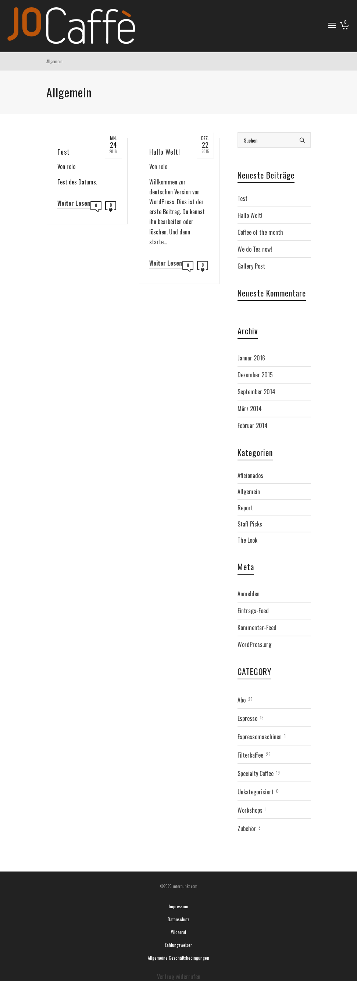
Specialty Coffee (256, 773)
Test (242, 198)
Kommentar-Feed (257, 627)
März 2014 (250, 408)
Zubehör (247, 828)
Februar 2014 (253, 425)
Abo (242, 700)
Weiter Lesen (73, 203)
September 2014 (256, 391)
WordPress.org (254, 644)
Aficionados (250, 475)
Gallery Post (251, 266)
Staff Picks (250, 524)
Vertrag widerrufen (178, 976)
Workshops (250, 810)
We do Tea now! (255, 249)
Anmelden (249, 593)
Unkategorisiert (256, 791)
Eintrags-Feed (253, 610)
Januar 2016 (251, 357)
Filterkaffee (250, 755)
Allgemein (249, 491)
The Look (247, 540)
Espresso (247, 718)
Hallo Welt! (250, 215)
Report (245, 507)
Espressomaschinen (260, 736)
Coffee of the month (260, 232)
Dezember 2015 (255, 374)
